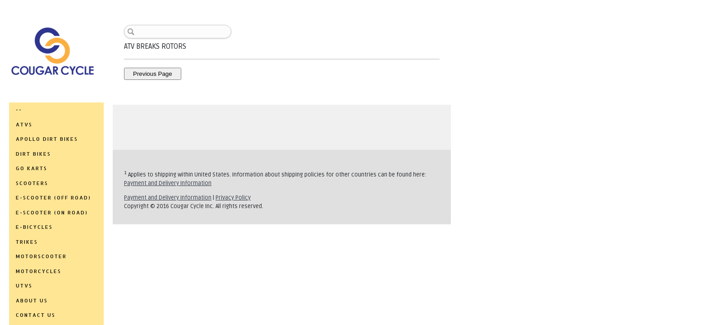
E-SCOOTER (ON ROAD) (52, 212)
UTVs (24, 286)
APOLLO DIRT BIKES (47, 139)
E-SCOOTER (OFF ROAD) (53, 198)
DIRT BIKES (33, 154)
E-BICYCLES (34, 227)
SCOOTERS (32, 183)
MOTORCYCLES (38, 271)
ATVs (24, 124)
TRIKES (27, 242)
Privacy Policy (233, 197)
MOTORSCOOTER (41, 256)
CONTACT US (35, 315)
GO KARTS (31, 168)
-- (19, 110)
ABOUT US (32, 300)
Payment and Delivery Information (167, 183)
